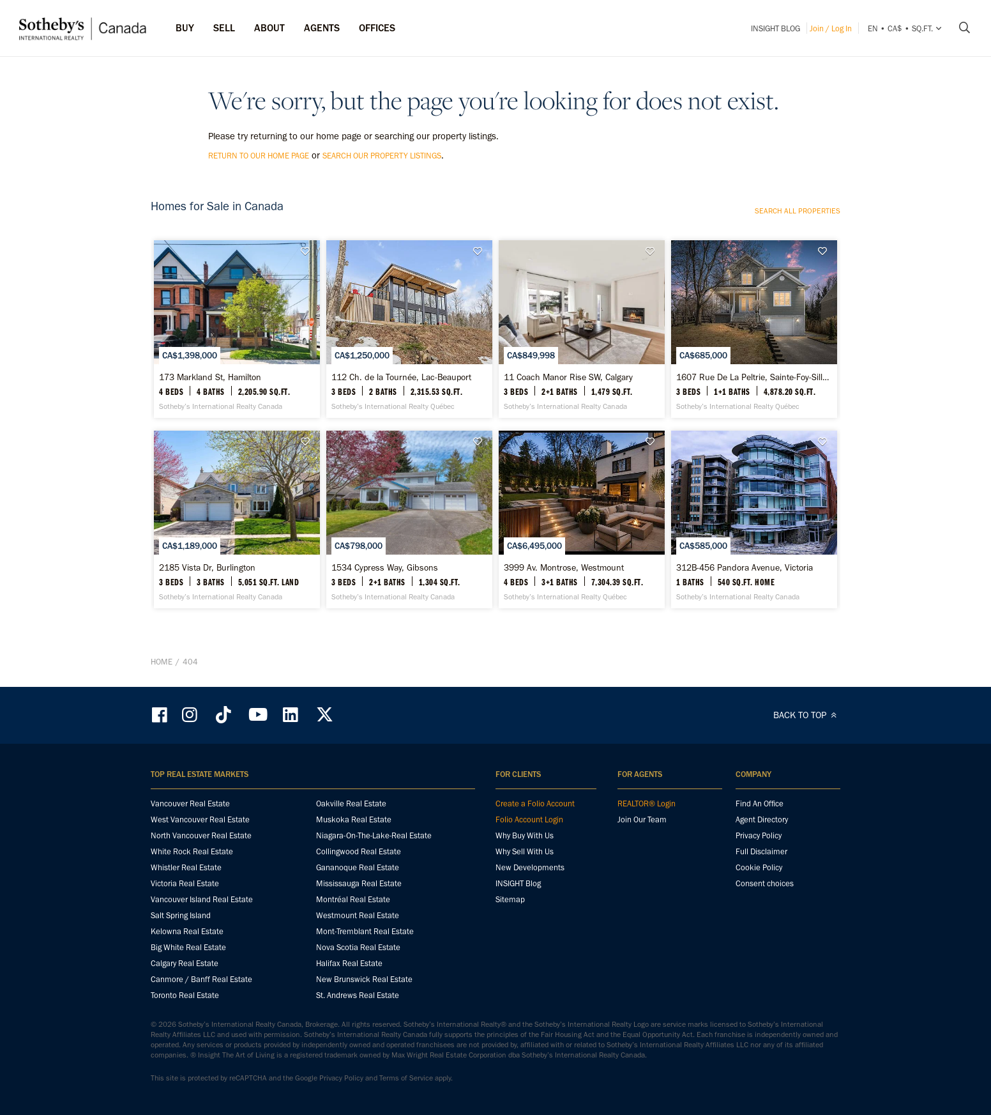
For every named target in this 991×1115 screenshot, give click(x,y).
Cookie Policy (759, 867)
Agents (322, 28)
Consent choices (765, 883)
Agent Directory (762, 819)
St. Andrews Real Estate (357, 995)
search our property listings (381, 155)
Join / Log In (831, 28)
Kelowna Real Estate (187, 931)
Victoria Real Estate (185, 883)
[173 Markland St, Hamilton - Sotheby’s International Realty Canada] (236, 329)
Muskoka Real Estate (353, 819)
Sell (224, 28)
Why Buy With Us (524, 835)
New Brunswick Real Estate (364, 979)
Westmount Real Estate (357, 915)
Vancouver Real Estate (190, 803)
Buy (185, 28)
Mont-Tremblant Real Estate (365, 931)
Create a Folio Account (535, 803)
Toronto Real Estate (185, 995)
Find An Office (759, 803)
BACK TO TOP (806, 715)
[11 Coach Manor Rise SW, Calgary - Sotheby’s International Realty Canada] (581, 329)
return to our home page (258, 155)
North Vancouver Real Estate (201, 835)
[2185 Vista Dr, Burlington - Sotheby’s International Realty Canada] (236, 519)
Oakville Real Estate (351, 803)
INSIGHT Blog (775, 28)
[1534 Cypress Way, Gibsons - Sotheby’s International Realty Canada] (409, 519)
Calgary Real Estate (184, 963)
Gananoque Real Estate (357, 867)
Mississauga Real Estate (359, 883)
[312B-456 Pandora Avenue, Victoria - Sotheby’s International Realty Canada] (753, 519)
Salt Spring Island (181, 915)
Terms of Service (406, 1077)
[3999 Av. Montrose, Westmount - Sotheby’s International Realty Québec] (581, 519)
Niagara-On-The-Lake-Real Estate (374, 835)
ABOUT (269, 28)
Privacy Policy (759, 835)
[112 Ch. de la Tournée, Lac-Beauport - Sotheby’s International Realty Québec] (409, 329)
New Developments (529, 867)
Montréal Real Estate (353, 899)
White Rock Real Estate (192, 851)
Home (161, 661)
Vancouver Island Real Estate (202, 899)
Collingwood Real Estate (358, 851)
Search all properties (797, 210)
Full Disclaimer (761, 851)
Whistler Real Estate (186, 867)
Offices (377, 28)
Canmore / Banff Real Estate (201, 979)
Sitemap (510, 899)
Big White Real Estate (188, 947)
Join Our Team (642, 819)
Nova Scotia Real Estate (358, 947)
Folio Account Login (529, 819)
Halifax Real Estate (349, 963)
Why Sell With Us (524, 851)
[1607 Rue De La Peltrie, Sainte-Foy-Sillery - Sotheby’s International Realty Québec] (753, 329)
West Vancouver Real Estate (200, 819)
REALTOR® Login (646, 803)
